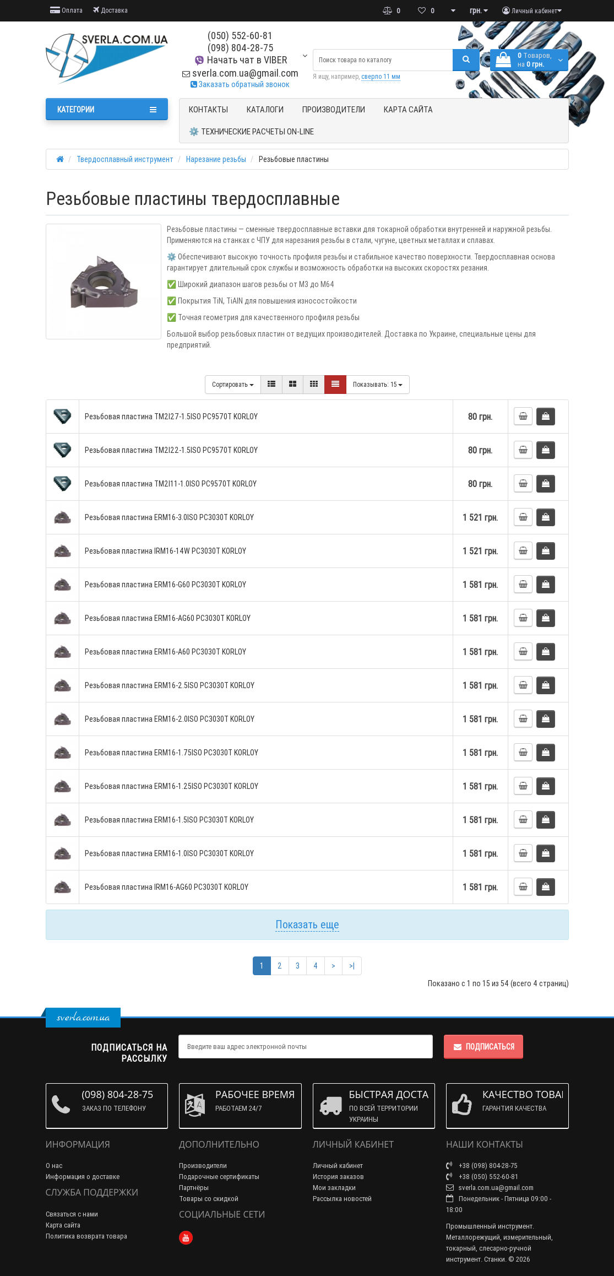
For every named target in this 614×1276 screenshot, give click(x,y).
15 (378, 384)
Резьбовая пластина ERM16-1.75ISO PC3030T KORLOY (171, 753)
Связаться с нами (72, 1214)
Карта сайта (408, 109)
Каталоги (265, 109)
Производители (333, 109)
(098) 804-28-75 (240, 47)
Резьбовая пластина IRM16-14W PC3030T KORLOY (165, 551)
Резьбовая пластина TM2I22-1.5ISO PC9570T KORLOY (171, 450)
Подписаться (483, 1047)
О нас (54, 1165)
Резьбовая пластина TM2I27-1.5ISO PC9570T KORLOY (171, 416)
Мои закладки (334, 1187)
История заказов (338, 1176)
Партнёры (194, 1187)
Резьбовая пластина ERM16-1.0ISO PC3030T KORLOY (169, 853)
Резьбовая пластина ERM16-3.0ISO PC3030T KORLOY (169, 517)
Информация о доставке (82, 1176)
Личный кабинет (338, 1165)
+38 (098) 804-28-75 (482, 1165)
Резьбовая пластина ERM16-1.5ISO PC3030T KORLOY (169, 820)
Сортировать (233, 384)
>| (352, 966)
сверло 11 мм (380, 76)
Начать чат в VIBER (240, 59)
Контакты (208, 109)
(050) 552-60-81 (240, 35)
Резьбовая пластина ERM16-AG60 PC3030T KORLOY (168, 618)
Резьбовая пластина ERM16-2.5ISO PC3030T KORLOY (169, 685)
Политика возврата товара (86, 1236)
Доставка (110, 10)
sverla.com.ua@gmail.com (240, 73)
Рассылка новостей (342, 1198)
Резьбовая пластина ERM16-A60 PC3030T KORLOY (165, 652)
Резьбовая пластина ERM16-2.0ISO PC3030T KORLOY (169, 719)
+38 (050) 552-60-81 (482, 1176)
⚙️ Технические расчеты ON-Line (251, 131)
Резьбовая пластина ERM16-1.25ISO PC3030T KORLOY (171, 786)
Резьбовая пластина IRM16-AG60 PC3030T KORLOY (166, 887)
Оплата (66, 10)
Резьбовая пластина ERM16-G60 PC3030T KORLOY (165, 585)
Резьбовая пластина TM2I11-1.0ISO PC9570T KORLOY (171, 484)
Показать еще (307, 924)
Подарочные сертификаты (219, 1176)
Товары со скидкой (208, 1198)
